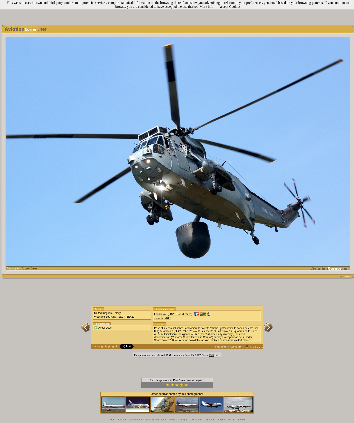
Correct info (236, 347)
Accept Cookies (229, 6)
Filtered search (254, 347)
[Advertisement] (177, 11)
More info (206, 6)
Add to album (220, 347)
